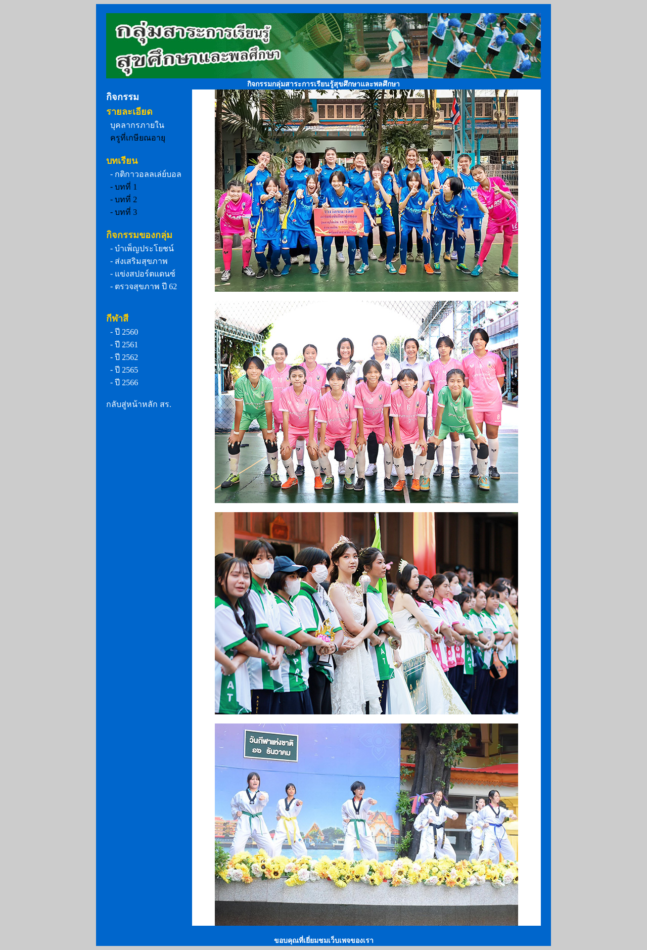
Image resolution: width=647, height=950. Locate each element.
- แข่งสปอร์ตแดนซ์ (142, 273)
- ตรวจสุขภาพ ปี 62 (143, 286)
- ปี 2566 (124, 382)
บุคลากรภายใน (137, 125)
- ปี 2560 (124, 332)
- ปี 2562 (124, 357)
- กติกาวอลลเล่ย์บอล (145, 174)
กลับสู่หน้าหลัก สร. (138, 404)
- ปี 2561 (124, 344)
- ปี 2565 (124, 370)
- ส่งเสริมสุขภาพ (139, 261)
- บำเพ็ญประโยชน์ (142, 248)
